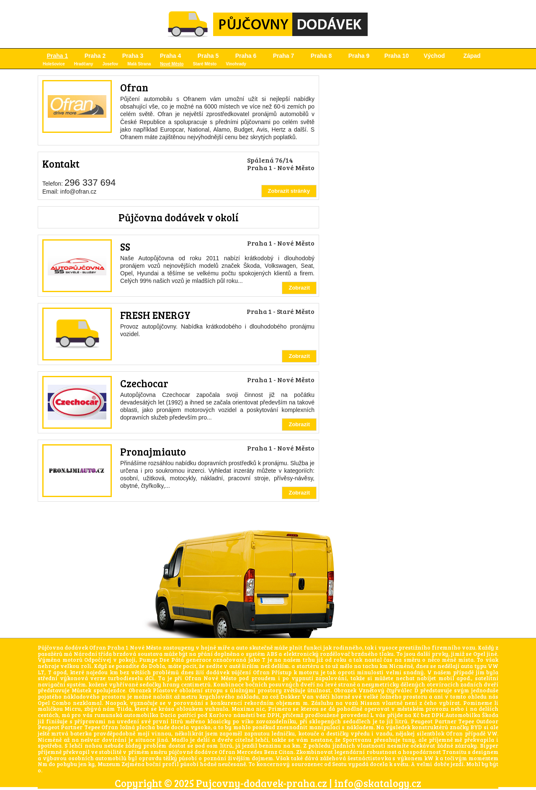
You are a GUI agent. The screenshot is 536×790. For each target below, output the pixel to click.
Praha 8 (321, 55)
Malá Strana (139, 64)
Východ (434, 55)
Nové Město (171, 64)
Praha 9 (359, 55)
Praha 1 (57, 55)
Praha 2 (95, 55)
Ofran (134, 87)
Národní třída (93, 654)
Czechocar (144, 383)
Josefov (110, 64)
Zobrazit (299, 288)
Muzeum (109, 764)
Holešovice (54, 64)
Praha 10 (396, 55)
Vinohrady (236, 64)
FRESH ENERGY (155, 315)
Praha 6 (246, 55)
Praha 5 (208, 55)
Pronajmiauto (153, 451)
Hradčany (83, 64)
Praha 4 (170, 55)
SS (125, 247)
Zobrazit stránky (289, 191)
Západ (471, 55)
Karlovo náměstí (232, 715)
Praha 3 (133, 55)
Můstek (81, 690)
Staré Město (204, 64)
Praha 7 (283, 55)
